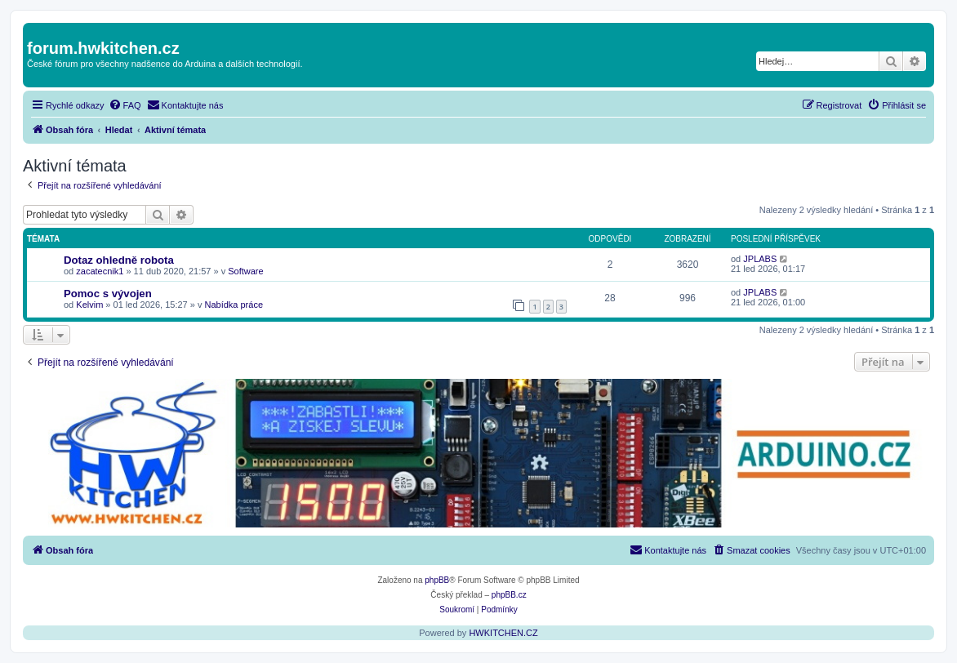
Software (245, 271)
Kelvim (89, 304)
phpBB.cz (509, 594)
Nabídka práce (233, 304)
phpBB (437, 580)
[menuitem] (125, 105)
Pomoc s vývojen (108, 293)
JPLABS (760, 259)
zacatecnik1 (99, 271)
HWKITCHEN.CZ (503, 633)
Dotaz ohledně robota (119, 260)
